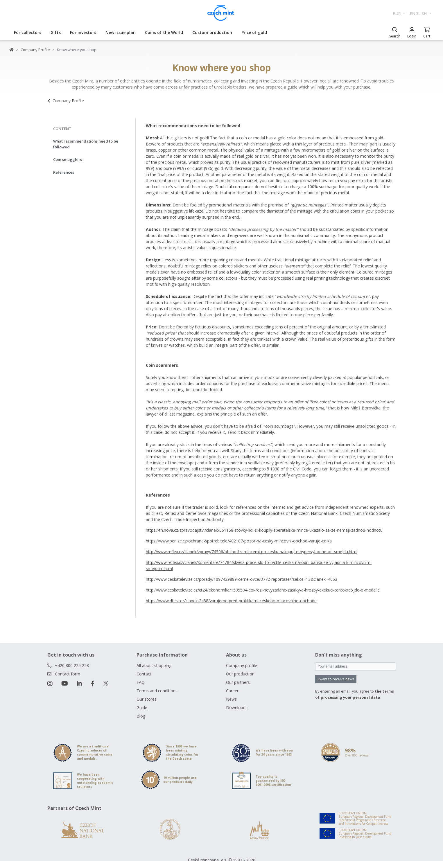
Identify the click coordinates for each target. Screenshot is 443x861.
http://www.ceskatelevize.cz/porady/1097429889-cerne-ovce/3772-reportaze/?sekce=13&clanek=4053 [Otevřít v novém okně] (241, 579)
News (231, 699)
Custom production (212, 32)
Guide (142, 707)
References (63, 172)
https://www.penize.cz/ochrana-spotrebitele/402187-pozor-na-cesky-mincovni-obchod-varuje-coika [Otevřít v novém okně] (239, 541)
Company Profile (35, 49)
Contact (144, 674)
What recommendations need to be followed (85, 144)
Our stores (147, 699)
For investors (83, 32)
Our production (240, 674)
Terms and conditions (157, 690)
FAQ (141, 682)
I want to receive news (336, 679)
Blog (141, 716)
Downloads (236, 707)
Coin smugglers (67, 159)
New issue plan (120, 32)
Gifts (56, 32)
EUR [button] (397, 13)
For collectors (27, 32)
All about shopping (154, 665)
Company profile (241, 665)
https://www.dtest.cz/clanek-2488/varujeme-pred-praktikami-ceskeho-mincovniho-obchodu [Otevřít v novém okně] (231, 600)
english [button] (419, 13)
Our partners (238, 682)
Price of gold (254, 32)
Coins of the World (164, 32)
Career (232, 690)
